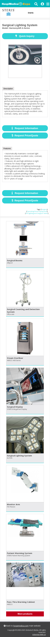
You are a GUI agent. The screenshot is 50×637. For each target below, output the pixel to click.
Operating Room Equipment (37, 211)
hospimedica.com (21, 625)
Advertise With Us (39, 634)
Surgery (44, 209)
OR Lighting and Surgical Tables (37, 213)
